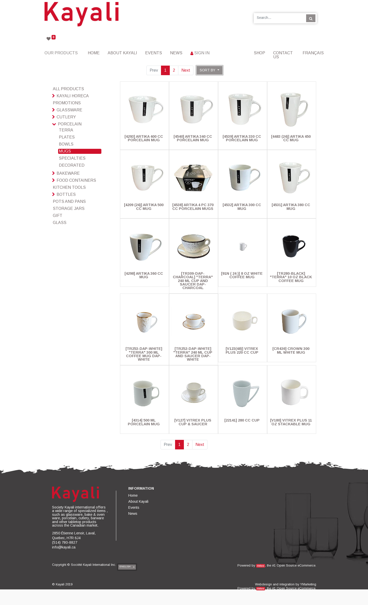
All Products (68, 89)
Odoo (260, 565)
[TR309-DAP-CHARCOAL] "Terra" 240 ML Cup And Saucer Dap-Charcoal (193, 280)
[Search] (311, 18)
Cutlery (66, 117)
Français (313, 53)
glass (59, 222)
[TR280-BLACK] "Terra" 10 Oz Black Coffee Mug (291, 277)
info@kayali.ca (63, 547)
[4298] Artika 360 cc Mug (144, 275)
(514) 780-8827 (64, 542)
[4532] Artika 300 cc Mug (242, 206)
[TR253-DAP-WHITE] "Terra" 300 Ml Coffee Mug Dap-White (144, 354)
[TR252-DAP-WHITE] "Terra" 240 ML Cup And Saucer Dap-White (192, 354)
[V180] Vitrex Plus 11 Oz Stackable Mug (291, 422)
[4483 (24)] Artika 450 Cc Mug (291, 138)
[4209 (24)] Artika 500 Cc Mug (143, 206)
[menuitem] (94, 53)
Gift (57, 215)
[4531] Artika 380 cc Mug (291, 206)
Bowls (66, 144)
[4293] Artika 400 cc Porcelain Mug (144, 138)
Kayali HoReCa (73, 96)
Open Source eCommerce (296, 565)
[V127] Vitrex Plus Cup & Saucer (192, 422)
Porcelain (69, 124)
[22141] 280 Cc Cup (242, 420)
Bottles (66, 194)
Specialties (72, 158)
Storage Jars (69, 208)
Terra (66, 130)
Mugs (65, 151)
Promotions (67, 103)
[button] (209, 70)
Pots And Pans (69, 201)
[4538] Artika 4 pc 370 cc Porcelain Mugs (193, 206)
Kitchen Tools (69, 187)
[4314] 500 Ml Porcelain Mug (144, 422)
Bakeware (68, 173)
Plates (67, 137)
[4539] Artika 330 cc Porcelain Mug (242, 138)
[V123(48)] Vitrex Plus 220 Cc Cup (242, 350)
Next (185, 70)
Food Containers (76, 180)
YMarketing (308, 584)
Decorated (72, 165)
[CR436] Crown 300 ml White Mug (290, 350)
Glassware (69, 110)
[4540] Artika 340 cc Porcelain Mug (193, 138)
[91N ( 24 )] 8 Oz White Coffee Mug (242, 275)
